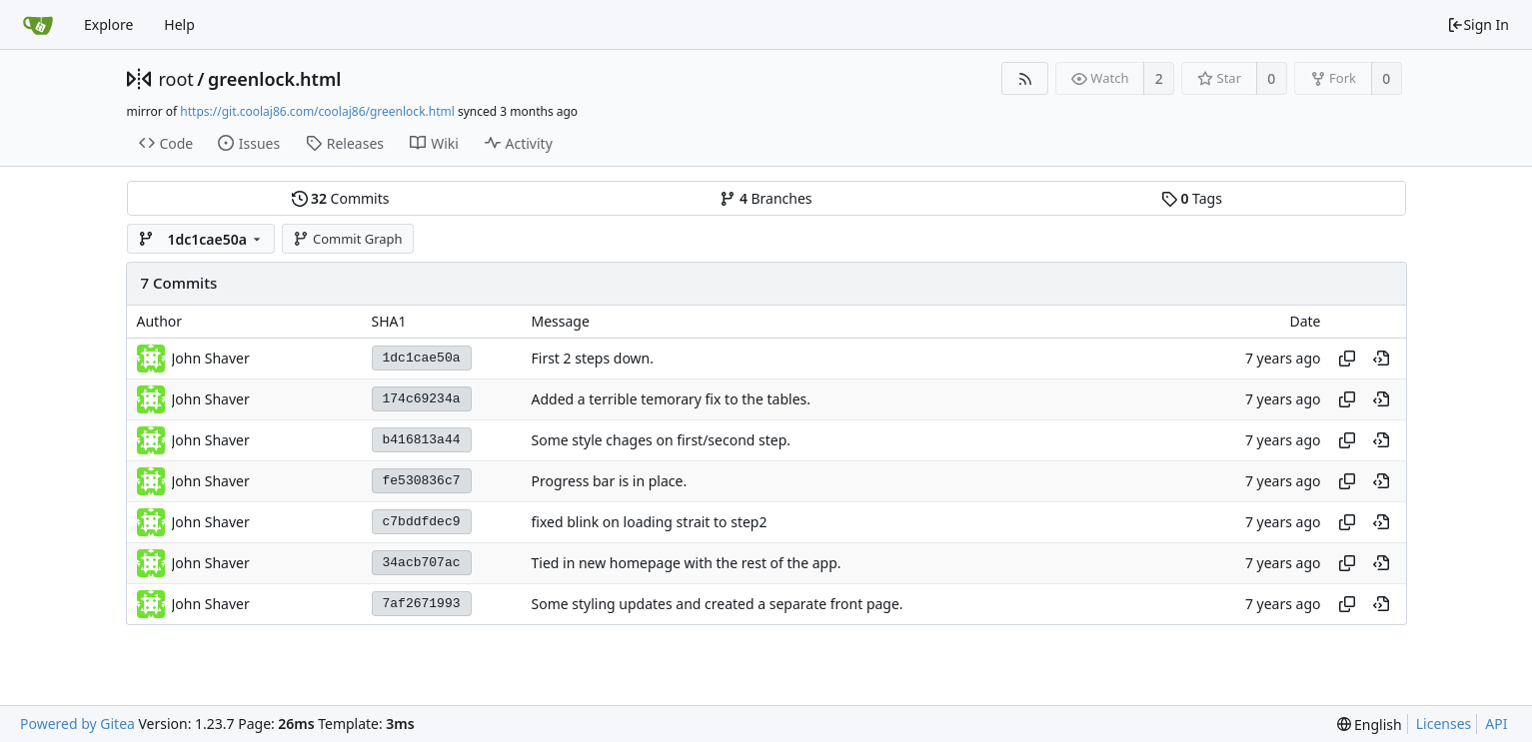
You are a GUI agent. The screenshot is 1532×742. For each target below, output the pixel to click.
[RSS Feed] (1024, 78)
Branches (765, 198)
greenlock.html (274, 79)
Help (179, 24)
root (176, 79)
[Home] (38, 25)
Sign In (1478, 24)
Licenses (1444, 723)
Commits (341, 198)
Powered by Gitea (77, 723)
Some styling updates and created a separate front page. (717, 603)
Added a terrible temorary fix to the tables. (671, 398)
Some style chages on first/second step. (661, 439)
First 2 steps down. (593, 358)
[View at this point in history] (1381, 358)
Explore (108, 24)
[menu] (1369, 724)
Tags (1191, 198)
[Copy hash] (1347, 358)
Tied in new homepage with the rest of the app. (686, 562)
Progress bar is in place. (610, 480)
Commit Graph (347, 239)
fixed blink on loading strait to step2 (649, 521)
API (1496, 723)
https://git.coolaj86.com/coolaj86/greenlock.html (317, 111)
